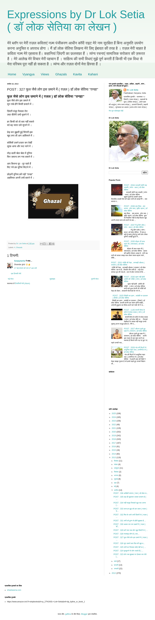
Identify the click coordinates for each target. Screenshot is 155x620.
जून (115, 483)
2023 (114, 421)
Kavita (77, 74)
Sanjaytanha (19, 261)
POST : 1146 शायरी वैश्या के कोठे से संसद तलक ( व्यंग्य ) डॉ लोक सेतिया (134, 312)
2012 (114, 573)
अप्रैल (116, 490)
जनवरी (116, 569)
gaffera (68, 614)
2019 (114, 435)
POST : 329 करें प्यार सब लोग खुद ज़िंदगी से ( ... (131, 530)
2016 (114, 446)
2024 (114, 417)
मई (115, 486)
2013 (114, 457)
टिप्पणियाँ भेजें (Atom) (22, 283)
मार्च (115, 561)
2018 (114, 439)
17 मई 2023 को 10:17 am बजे (25, 268)
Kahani (93, 74)
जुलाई (116, 479)
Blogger (84, 614)
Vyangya (28, 74)
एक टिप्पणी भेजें (16, 273)
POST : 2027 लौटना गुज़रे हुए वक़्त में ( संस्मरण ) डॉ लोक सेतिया (135, 330)
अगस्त (116, 475)
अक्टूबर (117, 468)
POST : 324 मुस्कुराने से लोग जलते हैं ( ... (128, 551)
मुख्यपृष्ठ (52, 279)
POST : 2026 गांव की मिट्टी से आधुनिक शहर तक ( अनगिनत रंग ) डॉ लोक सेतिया (135, 349)
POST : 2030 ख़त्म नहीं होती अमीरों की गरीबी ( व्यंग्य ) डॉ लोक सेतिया (135, 279)
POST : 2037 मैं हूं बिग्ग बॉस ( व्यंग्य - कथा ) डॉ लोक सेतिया (134, 226)
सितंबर (116, 472)
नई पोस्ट (11, 279)
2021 (114, 428)
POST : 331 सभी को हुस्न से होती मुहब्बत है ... (130, 521)
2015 (114, 450)
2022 (114, 425)
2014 (114, 454)
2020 (114, 432)
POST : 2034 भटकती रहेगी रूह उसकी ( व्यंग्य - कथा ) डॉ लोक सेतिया (135, 187)
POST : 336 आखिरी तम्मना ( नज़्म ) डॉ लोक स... (131, 493)
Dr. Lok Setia (132, 90)
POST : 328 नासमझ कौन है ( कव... (126, 534)
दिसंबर (116, 461)
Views (45, 74)
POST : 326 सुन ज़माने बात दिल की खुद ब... (129, 543)
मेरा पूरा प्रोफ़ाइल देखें (116, 111)
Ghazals (61, 74)
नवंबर (116, 464)
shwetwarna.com (14, 590)
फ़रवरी (116, 565)
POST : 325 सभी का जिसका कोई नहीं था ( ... (130, 547)
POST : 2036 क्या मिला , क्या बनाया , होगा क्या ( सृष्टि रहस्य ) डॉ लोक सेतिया (135, 208)
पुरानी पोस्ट (95, 279)
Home (12, 74)
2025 (114, 413)
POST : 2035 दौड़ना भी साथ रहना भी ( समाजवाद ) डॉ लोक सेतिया (134, 243)
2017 (114, 443)
